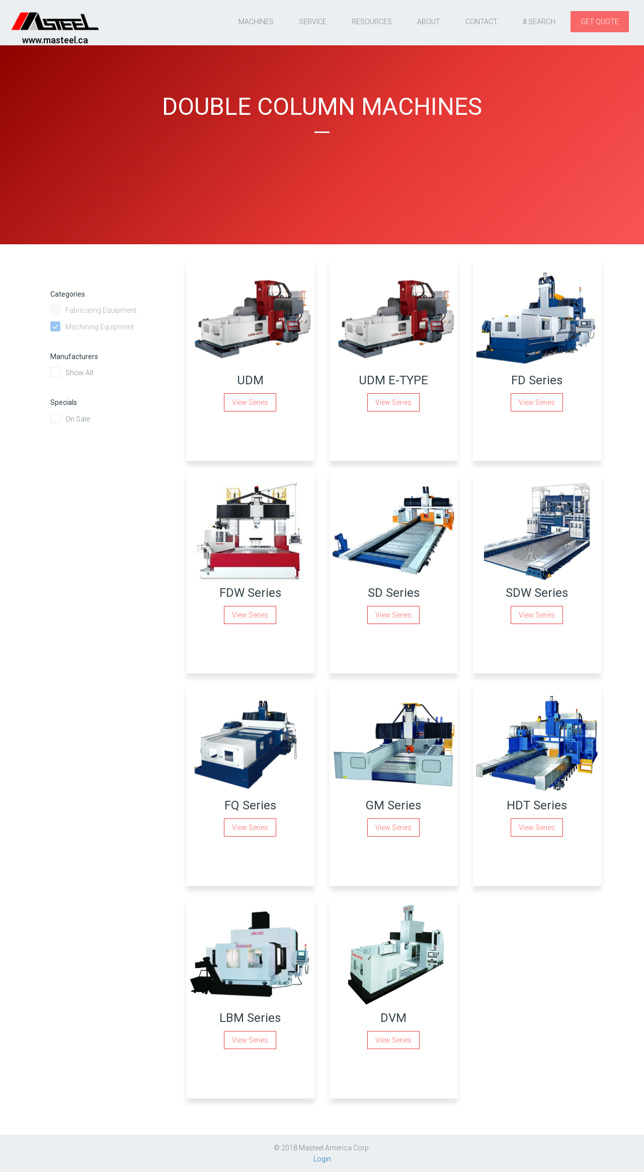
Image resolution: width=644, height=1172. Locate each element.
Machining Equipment (99, 327)
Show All (79, 373)
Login (322, 1159)
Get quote (600, 22)
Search (539, 22)
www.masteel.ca (55, 40)
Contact (481, 22)
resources (372, 22)
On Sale (77, 419)
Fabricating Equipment (100, 310)
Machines (256, 22)
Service (313, 22)
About (428, 22)
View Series (250, 402)
